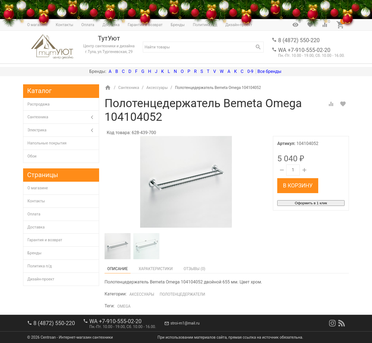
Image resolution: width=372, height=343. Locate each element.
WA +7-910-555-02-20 (304, 50)
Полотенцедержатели (182, 294)
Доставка (36, 227)
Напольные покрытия (47, 143)
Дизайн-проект (40, 279)
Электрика (63, 130)
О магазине (37, 188)
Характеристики (156, 269)
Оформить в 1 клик (311, 203)
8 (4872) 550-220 (299, 40)
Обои (31, 156)
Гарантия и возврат (44, 240)
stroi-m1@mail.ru (185, 323)
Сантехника (63, 117)
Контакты (36, 201)
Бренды (34, 253)
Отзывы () (194, 269)
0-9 (250, 71)
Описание (117, 269)
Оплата (33, 214)
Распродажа (38, 104)
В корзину (298, 185)
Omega (123, 306)
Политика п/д (39, 266)
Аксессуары (141, 294)
